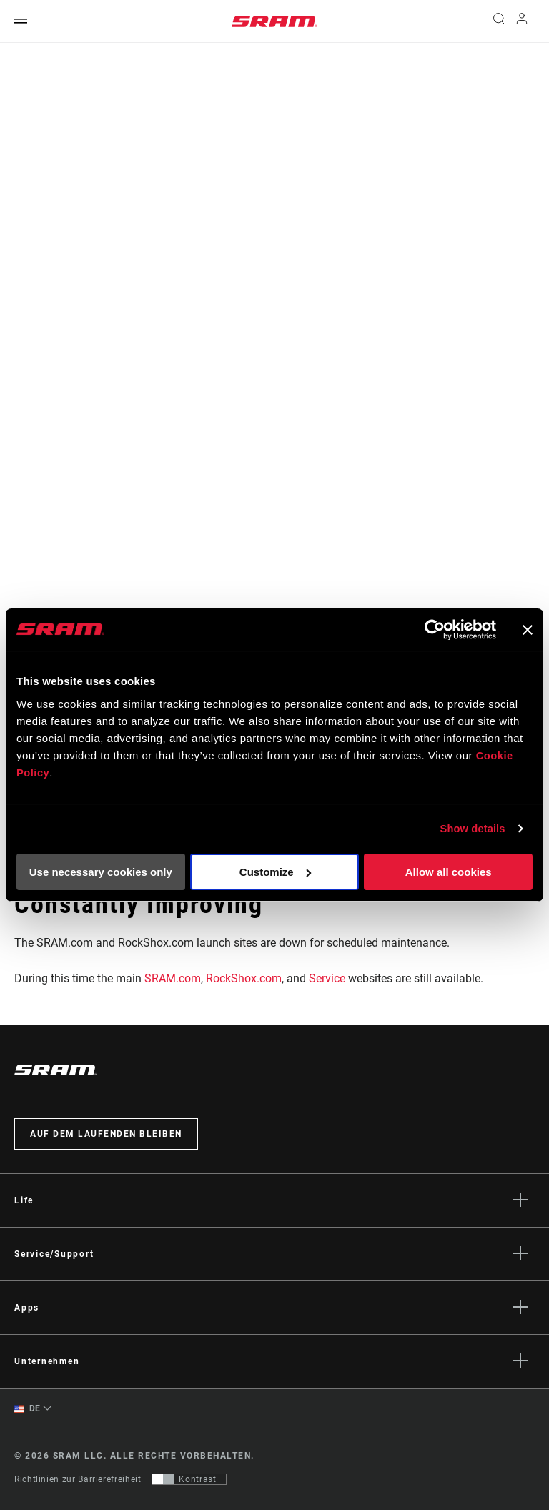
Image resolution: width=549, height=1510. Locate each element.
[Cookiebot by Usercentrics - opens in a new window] (433, 630)
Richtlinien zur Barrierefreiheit (77, 1479)
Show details (472, 828)
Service (327, 978)
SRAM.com (172, 978)
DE (27, 1408)
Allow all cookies (448, 872)
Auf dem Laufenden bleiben (106, 1134)
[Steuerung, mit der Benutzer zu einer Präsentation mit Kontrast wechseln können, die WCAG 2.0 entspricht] (189, 1479)
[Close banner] (528, 630)
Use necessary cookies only (100, 872)
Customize (275, 872)
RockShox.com (244, 978)
